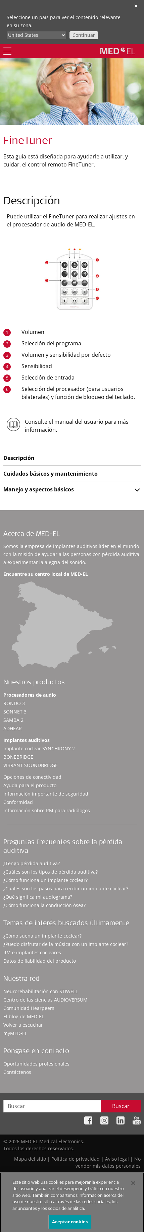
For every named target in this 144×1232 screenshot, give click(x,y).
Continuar (84, 35)
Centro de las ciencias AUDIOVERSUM (45, 1000)
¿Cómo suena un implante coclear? (42, 936)
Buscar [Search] (121, 1106)
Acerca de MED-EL (31, 534)
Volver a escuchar (23, 1025)
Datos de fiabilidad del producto (39, 961)
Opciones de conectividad (32, 777)
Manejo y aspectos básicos (38, 489)
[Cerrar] (133, 1185)
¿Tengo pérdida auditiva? (31, 863)
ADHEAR (12, 728)
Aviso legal (117, 1159)
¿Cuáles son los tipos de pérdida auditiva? (50, 872)
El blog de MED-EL (23, 1016)
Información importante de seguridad (45, 794)
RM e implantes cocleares (32, 952)
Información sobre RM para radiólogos (46, 810)
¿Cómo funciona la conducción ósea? (44, 905)
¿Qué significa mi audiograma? (37, 897)
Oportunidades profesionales (36, 1063)
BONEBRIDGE (18, 757)
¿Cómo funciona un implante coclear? (45, 880)
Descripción (19, 458)
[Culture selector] (36, 35)
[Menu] (7, 51)
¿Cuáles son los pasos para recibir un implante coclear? (65, 888)
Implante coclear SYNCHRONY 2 (39, 748)
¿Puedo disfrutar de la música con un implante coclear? (65, 944)
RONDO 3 (14, 703)
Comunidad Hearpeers (28, 1008)
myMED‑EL (15, 1033)
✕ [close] (136, 6)
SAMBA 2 (13, 720)
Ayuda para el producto (29, 785)
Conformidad (18, 802)
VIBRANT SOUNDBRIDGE (30, 765)
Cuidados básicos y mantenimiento (50, 473)
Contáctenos (17, 1072)
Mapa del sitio (30, 1159)
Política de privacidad (75, 1159)
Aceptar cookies (70, 1224)
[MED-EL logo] (117, 51)
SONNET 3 (15, 711)
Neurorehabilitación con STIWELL (40, 991)
